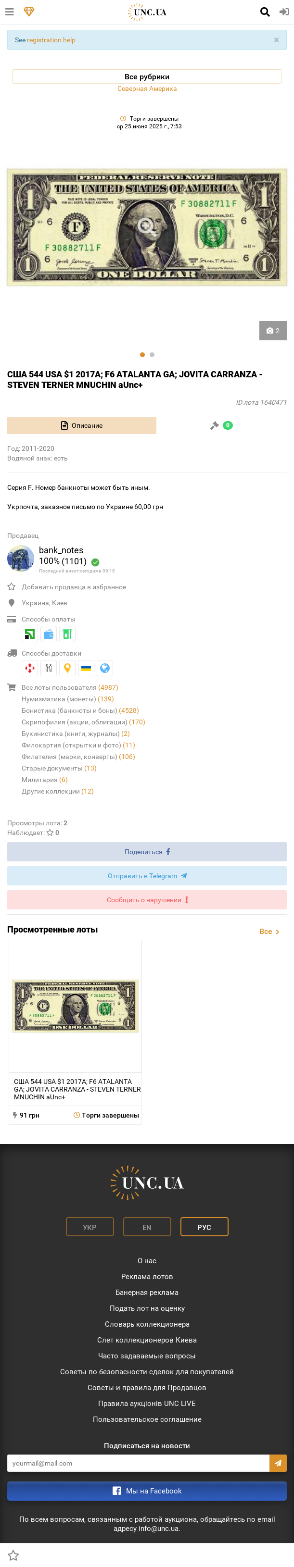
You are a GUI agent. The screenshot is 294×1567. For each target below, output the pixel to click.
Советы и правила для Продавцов (147, 1387)
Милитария (45, 780)
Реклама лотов (147, 1276)
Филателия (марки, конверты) (78, 756)
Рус (204, 1227)
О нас (147, 1260)
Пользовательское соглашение (147, 1419)
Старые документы (59, 768)
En (147, 1227)
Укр (90, 1227)
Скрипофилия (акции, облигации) (83, 722)
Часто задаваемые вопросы (147, 1356)
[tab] (81, 425)
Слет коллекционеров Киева (147, 1340)
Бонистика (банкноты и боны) (80, 710)
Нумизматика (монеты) (68, 699)
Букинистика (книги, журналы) (76, 733)
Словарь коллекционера (147, 1324)
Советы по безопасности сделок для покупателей (147, 1372)
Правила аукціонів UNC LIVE (147, 1403)
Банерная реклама (147, 1292)
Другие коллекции (58, 791)
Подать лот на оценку (147, 1308)
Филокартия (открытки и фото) (78, 745)
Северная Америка (147, 88)
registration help (51, 40)
